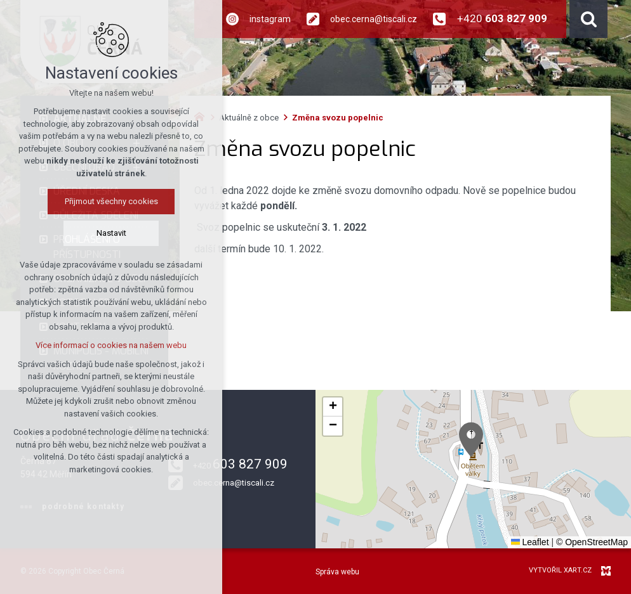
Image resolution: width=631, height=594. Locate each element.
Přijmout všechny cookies (111, 201)
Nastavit (111, 233)
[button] (471, 440)
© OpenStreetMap (592, 542)
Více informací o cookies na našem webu (111, 345)
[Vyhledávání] (588, 19)
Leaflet (530, 542)
